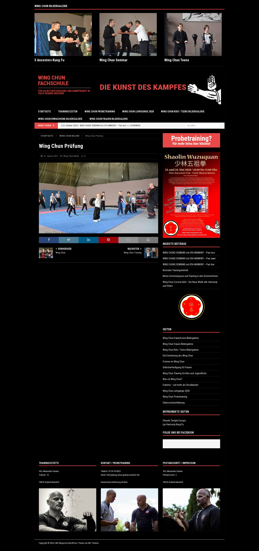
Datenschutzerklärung (174, 402)
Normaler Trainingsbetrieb (175, 270)
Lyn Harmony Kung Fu (173, 424)
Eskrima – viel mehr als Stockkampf (180, 384)
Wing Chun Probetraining (100, 111)
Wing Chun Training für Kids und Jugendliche (185, 373)
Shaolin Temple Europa (174, 420)
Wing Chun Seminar (113, 60)
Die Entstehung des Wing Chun (178, 355)
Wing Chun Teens (176, 60)
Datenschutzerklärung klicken (114, 482)
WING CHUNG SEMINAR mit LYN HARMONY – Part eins (189, 252)
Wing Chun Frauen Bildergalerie (109, 118)
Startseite (44, 111)
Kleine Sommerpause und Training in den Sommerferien (190, 276)
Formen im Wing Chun (173, 361)
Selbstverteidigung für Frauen (177, 367)
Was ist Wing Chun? (172, 379)
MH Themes (93, 543)
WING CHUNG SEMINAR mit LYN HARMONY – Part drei (188, 264)
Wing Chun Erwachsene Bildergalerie (60, 118)
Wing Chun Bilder (71, 156)
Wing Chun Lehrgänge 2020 (138, 111)
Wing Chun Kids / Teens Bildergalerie (182, 111)
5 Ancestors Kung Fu (49, 60)
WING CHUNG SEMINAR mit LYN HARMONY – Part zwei (189, 258)
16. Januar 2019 (50, 156)
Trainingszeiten (67, 111)
